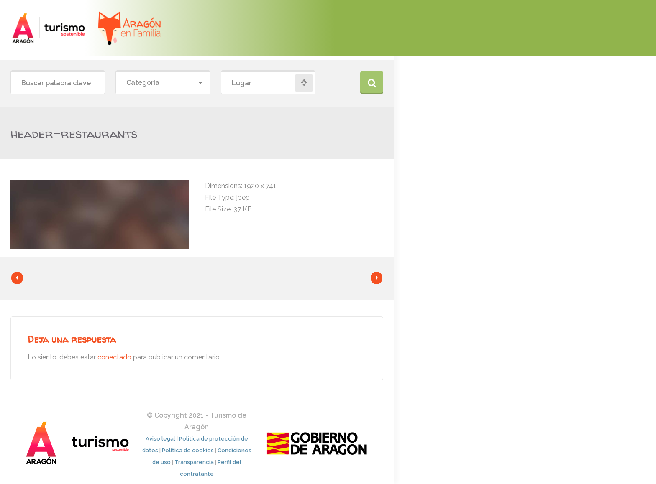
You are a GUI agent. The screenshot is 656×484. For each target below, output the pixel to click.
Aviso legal (160, 439)
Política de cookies (188, 450)
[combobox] (163, 83)
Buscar (371, 82)
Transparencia (194, 462)
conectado (114, 357)
